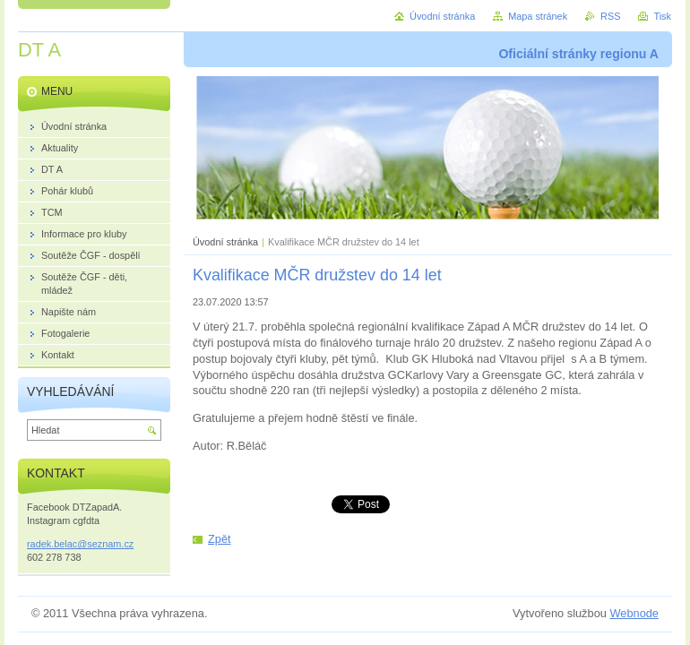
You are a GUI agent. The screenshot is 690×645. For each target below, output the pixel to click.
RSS (610, 16)
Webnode (634, 613)
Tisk (662, 16)
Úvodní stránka (225, 241)
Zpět (219, 539)
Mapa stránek (537, 16)
